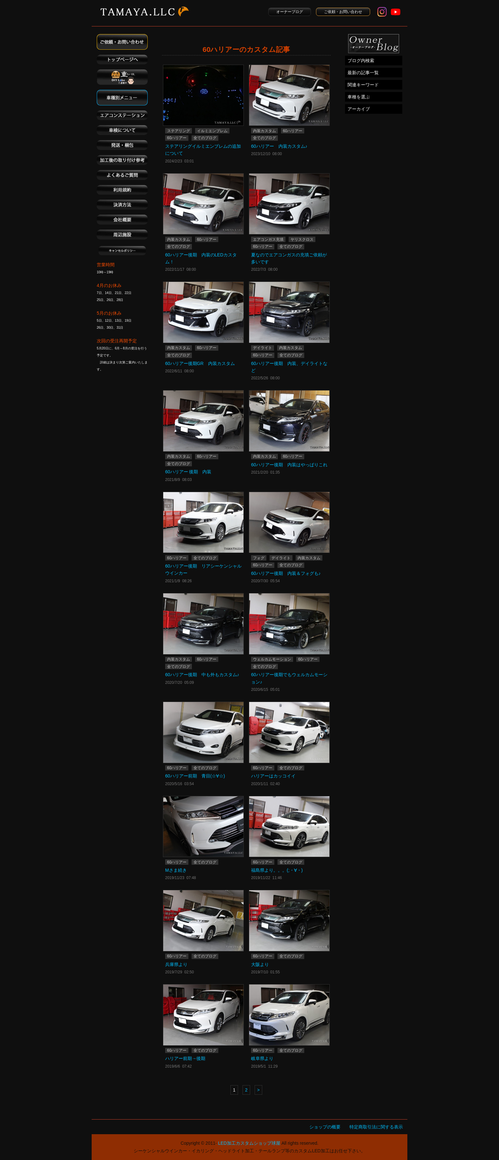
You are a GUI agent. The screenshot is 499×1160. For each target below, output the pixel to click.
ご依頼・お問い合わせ (343, 12)
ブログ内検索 (361, 60)
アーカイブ (359, 108)
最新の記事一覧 (363, 72)
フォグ (258, 558)
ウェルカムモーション (272, 659)
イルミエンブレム (212, 131)
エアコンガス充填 (268, 239)
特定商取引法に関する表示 (376, 1126)
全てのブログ (204, 138)
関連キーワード (363, 84)
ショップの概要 (325, 1126)
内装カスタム (264, 131)
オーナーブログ (289, 12)
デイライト (262, 348)
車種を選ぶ (359, 96)
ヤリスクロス (302, 239)
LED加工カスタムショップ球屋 (249, 1143)
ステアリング (178, 131)
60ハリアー (176, 138)
